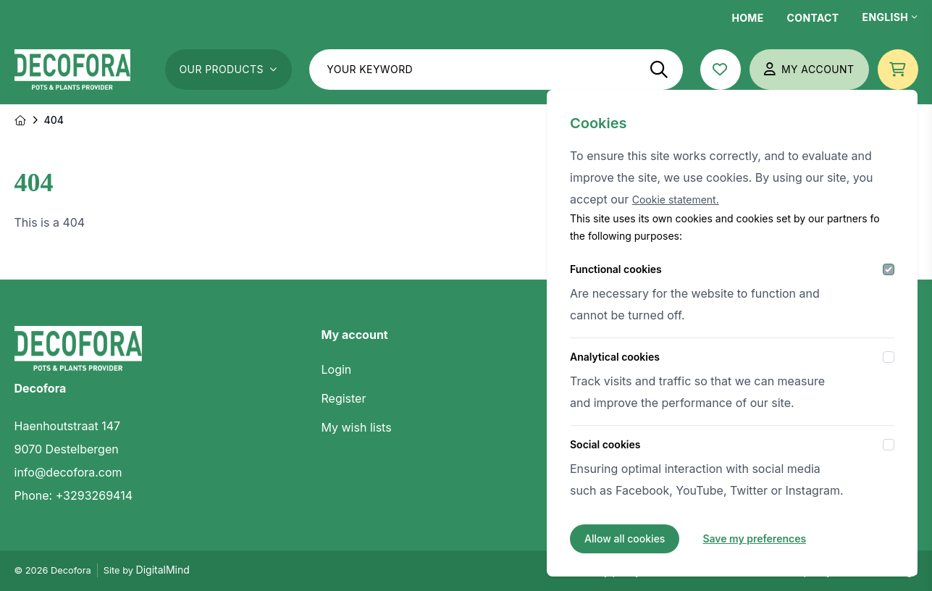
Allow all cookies (624, 538)
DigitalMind (163, 569)
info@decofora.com (68, 472)
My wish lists (357, 427)
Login (337, 369)
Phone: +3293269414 (73, 495)
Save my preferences (754, 538)
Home (747, 18)
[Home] (20, 120)
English (890, 17)
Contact (813, 18)
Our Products (229, 69)
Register (344, 398)
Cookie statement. (675, 199)
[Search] (659, 69)
